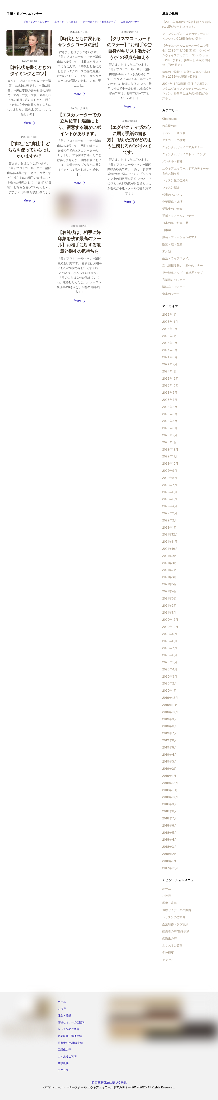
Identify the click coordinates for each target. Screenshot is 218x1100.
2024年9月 (169, 343)
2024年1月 (169, 371)
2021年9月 (169, 556)
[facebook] (7, 1030)
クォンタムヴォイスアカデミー (182, 147)
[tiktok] (50, 1030)
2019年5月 (169, 747)
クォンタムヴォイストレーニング (184, 154)
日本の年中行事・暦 (175, 223)
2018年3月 (169, 846)
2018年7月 (169, 818)
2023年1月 (169, 442)
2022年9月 (169, 470)
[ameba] (33, 1030)
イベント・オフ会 (173, 133)
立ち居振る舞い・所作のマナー (182, 265)
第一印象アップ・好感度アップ (99, 21)
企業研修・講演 (172, 201)
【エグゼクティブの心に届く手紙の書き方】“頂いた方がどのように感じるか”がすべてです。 (129, 140)
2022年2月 (169, 520)
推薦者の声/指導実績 (175, 931)
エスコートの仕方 (173, 140)
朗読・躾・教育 (172, 244)
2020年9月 (169, 634)
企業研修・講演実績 (175, 924)
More (27, 122)
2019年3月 (169, 761)
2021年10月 (170, 548)
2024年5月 (169, 350)
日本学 (166, 230)
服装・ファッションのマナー (181, 237)
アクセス (168, 959)
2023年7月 (169, 399)
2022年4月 (169, 506)
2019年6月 (169, 740)
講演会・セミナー (173, 287)
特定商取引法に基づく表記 (109, 1082)
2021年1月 (169, 612)
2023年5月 (169, 414)
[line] (24, 1030)
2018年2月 (169, 854)
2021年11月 (169, 541)
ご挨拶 (166, 895)
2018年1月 (169, 861)
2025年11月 (170, 321)
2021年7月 (169, 570)
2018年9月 (169, 804)
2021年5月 (169, 584)
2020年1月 (169, 690)
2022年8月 (169, 478)
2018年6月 (169, 825)
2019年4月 (169, 754)
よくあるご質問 (172, 945)
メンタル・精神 (172, 161)
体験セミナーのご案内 (176, 910)
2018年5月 (169, 832)
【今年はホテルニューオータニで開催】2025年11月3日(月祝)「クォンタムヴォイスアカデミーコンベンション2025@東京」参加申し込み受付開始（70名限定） (186, 55)
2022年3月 (169, 513)
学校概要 (168, 952)
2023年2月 (169, 435)
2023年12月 (170, 378)
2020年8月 (169, 641)
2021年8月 (169, 563)
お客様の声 (169, 126)
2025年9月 (169, 329)
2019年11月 (170, 705)
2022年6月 (169, 492)
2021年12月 (170, 534)
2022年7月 (169, 485)
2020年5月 (169, 662)
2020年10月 (170, 627)
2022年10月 (170, 463)
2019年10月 (170, 712)
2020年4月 (169, 669)
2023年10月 (170, 385)
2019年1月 (169, 775)
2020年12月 (170, 619)
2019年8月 (169, 726)
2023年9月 (169, 392)
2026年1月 (169, 314)
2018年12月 (170, 783)
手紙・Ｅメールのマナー (36, 21)
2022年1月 (169, 527)
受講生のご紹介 (172, 209)
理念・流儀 (169, 903)
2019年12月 (170, 697)
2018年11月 (170, 790)
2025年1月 (169, 336)
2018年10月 (170, 797)
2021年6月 (169, 577)
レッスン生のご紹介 (175, 180)
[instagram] (16, 1030)
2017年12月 (170, 868)
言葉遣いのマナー (130, 21)
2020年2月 (169, 683)
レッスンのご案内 (173, 917)
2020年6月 (169, 655)
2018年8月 (169, 811)
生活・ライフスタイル (66, 21)
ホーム (166, 888)
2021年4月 (169, 591)
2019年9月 (169, 719)
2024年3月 (169, 357)
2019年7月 (169, 733)
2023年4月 (169, 421)
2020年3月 (169, 676)
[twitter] (41, 1030)
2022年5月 (169, 499)
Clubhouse (169, 118)
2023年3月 (169, 428)
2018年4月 (169, 839)
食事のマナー (171, 294)
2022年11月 (170, 456)
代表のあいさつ (172, 194)
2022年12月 (170, 449)
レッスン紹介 (171, 187)
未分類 (166, 251)
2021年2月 (169, 605)
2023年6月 (169, 407)
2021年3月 (169, 598)
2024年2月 (169, 364)
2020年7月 (169, 648)
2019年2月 (169, 768)
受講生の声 (169, 938)
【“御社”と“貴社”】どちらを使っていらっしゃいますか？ (29, 150)
